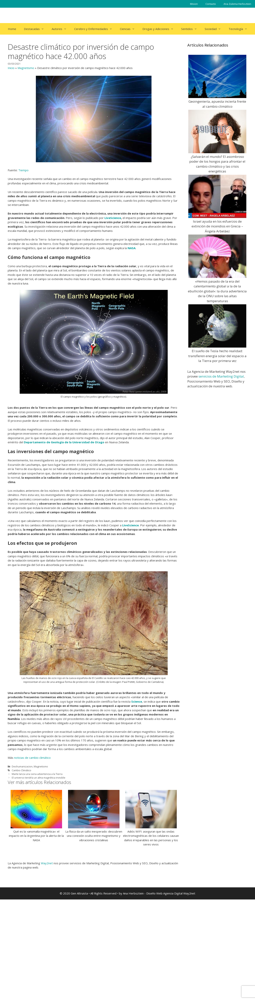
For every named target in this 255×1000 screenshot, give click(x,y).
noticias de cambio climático (32, 758)
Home (12, 29)
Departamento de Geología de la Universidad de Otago (64, 442)
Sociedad (215, 29)
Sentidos (191, 29)
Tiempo (23, 170)
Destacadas (36, 29)
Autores (61, 29)
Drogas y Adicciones (159, 29)
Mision (194, 4)
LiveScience (112, 218)
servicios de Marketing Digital (221, 376)
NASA (131, 248)
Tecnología (240, 29)
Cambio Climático (21, 770)
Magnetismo (26, 68)
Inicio (11, 68)
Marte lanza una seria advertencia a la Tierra (37, 774)
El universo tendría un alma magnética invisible (38, 777)
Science (136, 701)
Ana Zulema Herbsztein (237, 4)
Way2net (47, 863)
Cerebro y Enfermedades (95, 29)
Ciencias (129, 29)
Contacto (210, 4)
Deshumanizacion (22, 766)
